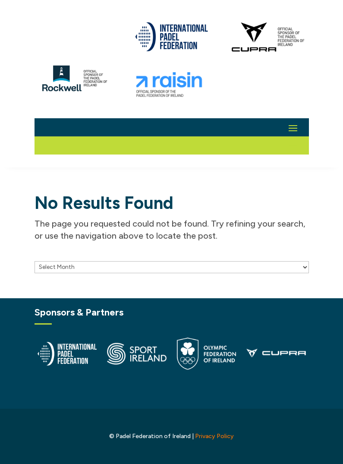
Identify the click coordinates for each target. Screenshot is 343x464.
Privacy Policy (214, 436)
